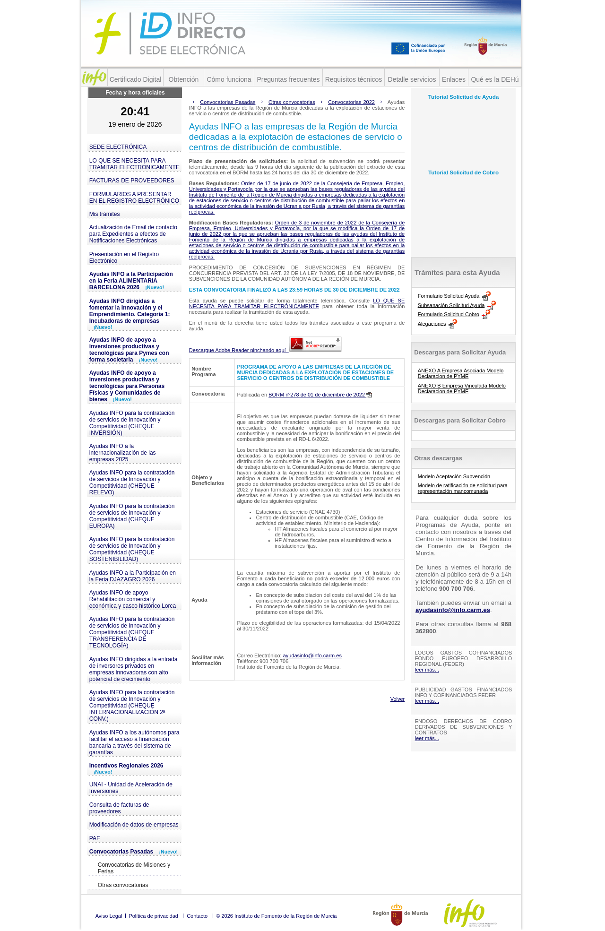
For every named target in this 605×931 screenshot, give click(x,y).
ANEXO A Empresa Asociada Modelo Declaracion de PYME (461, 373)
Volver (397, 699)
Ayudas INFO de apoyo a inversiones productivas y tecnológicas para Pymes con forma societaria (129, 349)
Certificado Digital (136, 79)
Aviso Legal (108, 916)
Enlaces (454, 79)
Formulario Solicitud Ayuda (449, 295)
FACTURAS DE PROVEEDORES (131, 180)
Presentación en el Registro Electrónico (124, 257)
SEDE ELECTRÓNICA (118, 147)
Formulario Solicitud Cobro (448, 314)
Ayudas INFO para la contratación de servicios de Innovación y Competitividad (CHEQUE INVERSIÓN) (132, 423)
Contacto (197, 916)
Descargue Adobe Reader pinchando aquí (265, 350)
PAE (94, 838)
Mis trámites (104, 214)
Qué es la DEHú (495, 79)
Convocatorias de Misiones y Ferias (134, 868)
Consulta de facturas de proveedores (119, 808)
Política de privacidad (153, 916)
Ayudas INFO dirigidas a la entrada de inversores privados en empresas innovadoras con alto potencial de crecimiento (133, 669)
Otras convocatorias (123, 885)
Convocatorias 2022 (351, 102)
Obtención (184, 79)
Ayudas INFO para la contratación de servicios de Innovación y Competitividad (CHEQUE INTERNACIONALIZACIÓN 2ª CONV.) (132, 705)
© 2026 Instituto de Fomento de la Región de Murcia (276, 916)
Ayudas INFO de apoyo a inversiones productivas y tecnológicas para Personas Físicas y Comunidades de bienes (126, 386)
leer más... (427, 669)
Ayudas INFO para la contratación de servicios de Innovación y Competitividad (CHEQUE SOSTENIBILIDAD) (132, 549)
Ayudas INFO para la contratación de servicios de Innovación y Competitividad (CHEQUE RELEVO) (132, 482)
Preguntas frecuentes (288, 79)
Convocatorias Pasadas (133, 851)
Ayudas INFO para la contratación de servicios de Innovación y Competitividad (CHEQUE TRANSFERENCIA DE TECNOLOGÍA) (132, 632)
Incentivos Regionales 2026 (126, 768)
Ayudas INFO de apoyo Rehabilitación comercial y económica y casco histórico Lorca (132, 599)
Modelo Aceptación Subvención (454, 476)
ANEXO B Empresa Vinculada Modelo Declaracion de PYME (462, 388)
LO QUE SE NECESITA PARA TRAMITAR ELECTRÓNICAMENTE (134, 164)
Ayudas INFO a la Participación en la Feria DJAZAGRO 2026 (132, 576)
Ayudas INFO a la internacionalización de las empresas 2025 (122, 453)
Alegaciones (432, 323)
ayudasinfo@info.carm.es (312, 655)
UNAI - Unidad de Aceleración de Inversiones (131, 787)
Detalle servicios (412, 79)
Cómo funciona (229, 79)
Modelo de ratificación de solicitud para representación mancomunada (463, 488)
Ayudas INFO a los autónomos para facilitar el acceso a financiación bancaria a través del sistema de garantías (134, 742)
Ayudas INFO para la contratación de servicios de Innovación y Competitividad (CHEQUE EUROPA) (132, 516)
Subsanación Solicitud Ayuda (451, 305)
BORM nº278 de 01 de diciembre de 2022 (320, 394)
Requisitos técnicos (353, 79)
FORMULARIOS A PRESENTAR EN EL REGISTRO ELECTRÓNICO (134, 197)
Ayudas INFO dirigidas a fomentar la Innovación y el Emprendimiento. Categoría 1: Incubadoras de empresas (129, 314)
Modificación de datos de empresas (134, 824)
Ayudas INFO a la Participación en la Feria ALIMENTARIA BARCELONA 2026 (131, 281)
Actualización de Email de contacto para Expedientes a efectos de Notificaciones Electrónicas (133, 234)
